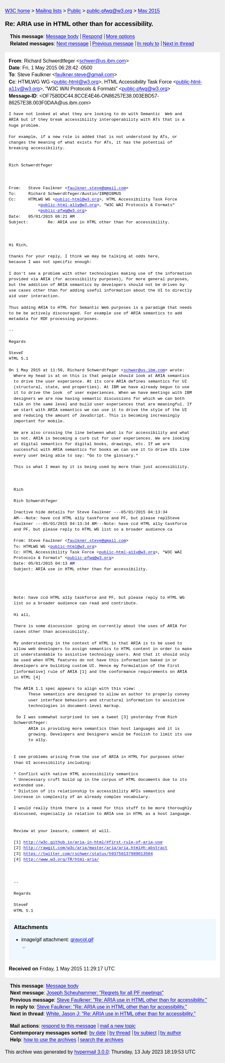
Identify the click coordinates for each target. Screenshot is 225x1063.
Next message (73, 43)
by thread (120, 1032)
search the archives (102, 1039)
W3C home (17, 10)
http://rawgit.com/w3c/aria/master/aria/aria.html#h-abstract (95, 848)
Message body (62, 36)
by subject (145, 1032)
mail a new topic (118, 1026)
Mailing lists (49, 10)
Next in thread (178, 43)
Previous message (113, 43)
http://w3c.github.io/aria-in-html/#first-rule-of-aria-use (93, 842)
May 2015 (149, 10)
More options (120, 36)
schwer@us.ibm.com (102, 61)
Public (74, 10)
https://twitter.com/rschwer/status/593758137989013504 (88, 854)
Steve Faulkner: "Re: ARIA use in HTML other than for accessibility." (132, 1000)
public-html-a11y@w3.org (68, 205)
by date (97, 1032)
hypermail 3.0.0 (91, 1052)
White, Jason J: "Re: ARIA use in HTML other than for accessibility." (121, 1013)
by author (170, 1032)
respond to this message (68, 1026)
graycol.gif (81, 939)
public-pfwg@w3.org (109, 10)
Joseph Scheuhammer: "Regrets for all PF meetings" (105, 992)
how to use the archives (50, 1039)
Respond (92, 36)
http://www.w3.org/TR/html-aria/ (61, 859)
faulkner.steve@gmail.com (84, 74)
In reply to (148, 43)
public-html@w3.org (76, 81)
